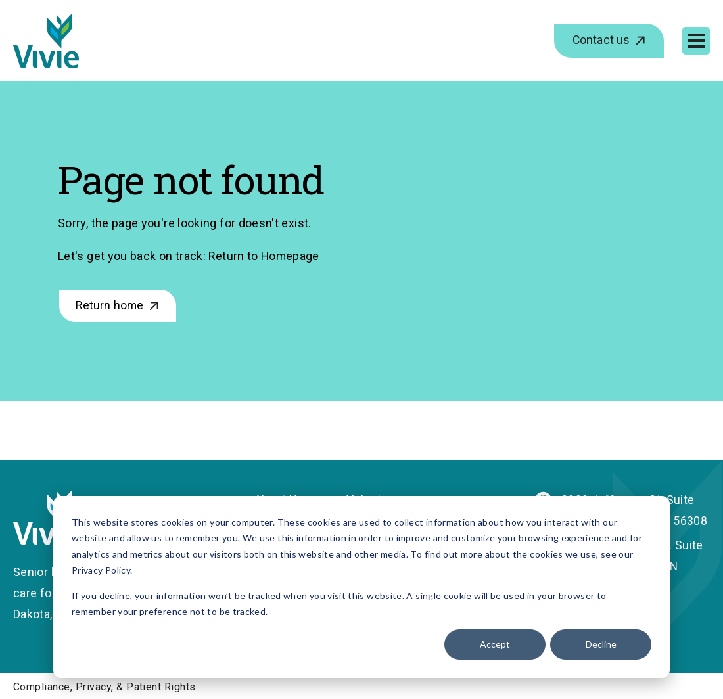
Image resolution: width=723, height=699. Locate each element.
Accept (495, 644)
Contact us (601, 40)
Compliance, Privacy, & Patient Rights (104, 686)
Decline (601, 644)
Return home (111, 306)
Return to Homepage (264, 256)
